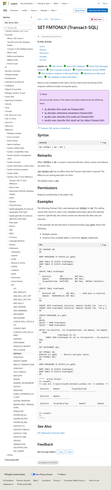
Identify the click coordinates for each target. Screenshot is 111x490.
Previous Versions (23, 480)
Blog (35, 480)
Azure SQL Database (76, 66)
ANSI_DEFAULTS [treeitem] (19, 292)
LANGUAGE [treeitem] (18, 368)
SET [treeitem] (14, 288)
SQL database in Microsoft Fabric (62, 77)
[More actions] (106, 19)
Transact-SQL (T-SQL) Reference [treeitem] (18, 182)
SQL (46, 19)
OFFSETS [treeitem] (16, 386)
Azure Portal (80, 10)
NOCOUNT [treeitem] (17, 375)
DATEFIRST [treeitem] (17, 339)
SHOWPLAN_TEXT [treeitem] (20, 418)
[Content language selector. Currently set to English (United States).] (15, 474)
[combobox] (19, 23)
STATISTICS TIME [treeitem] (20, 433)
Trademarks (7, 484)
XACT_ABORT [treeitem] (18, 451)
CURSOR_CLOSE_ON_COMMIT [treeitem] (23, 333)
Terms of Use (94, 480)
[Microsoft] (4, 3)
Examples (43, 56)
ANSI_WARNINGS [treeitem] (20, 310)
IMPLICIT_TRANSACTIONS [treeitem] (23, 364)
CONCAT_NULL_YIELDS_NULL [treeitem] (23, 323)
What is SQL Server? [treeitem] (15, 38)
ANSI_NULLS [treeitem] (18, 303)
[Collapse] (31, 17)
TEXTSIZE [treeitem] (17, 440)
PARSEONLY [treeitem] (18, 390)
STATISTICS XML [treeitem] (19, 437)
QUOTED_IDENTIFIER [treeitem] (21, 400)
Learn (39, 19)
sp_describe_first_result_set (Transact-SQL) (64, 109)
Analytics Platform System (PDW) (90, 69)
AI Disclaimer (8, 480)
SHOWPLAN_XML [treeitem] (20, 422)
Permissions (44, 53)
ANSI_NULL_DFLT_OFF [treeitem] (22, 296)
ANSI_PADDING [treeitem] (19, 307)
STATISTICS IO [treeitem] (19, 426)
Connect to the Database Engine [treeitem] (20, 49)
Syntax (42, 46)
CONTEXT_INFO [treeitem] (19, 328)
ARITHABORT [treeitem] (18, 314)
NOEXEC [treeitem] (16, 379)
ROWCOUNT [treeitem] (18, 411)
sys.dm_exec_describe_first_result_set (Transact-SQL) (69, 116)
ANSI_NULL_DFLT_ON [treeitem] (22, 299)
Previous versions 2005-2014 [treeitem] (16, 31)
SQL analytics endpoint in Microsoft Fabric (60, 73)
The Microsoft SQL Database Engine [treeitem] (18, 43)
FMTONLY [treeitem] (17, 353)
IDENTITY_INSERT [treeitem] (20, 361)
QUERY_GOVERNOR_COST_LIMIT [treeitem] (23, 395)
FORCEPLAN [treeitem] (18, 357)
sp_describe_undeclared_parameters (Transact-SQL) (69, 112)
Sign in (105, 3)
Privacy (56, 480)
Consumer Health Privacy (74, 480)
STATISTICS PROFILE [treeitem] (21, 429)
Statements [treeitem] (15, 252)
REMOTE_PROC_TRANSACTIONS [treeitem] (23, 406)
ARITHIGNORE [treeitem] (19, 318)
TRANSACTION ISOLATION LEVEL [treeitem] (20, 446)
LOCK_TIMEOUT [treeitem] (19, 372)
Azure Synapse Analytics (60, 69)
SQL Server (55, 19)
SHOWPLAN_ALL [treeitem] (20, 415)
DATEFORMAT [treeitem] (18, 342)
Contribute (46, 480)
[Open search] (98, 3)
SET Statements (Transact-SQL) (51, 433)
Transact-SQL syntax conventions (55, 128)
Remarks (43, 49)
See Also (43, 60)
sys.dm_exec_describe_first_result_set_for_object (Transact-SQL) (74, 120)
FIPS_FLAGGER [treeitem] (19, 350)
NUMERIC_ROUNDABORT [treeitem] (23, 383)
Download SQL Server (97, 10)
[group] (73, 334)
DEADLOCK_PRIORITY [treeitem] (22, 346)
